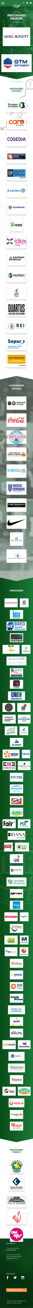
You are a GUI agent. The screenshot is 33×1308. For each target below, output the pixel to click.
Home (12, 81)
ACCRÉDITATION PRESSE (15, 1290)
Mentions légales (11, 1301)
